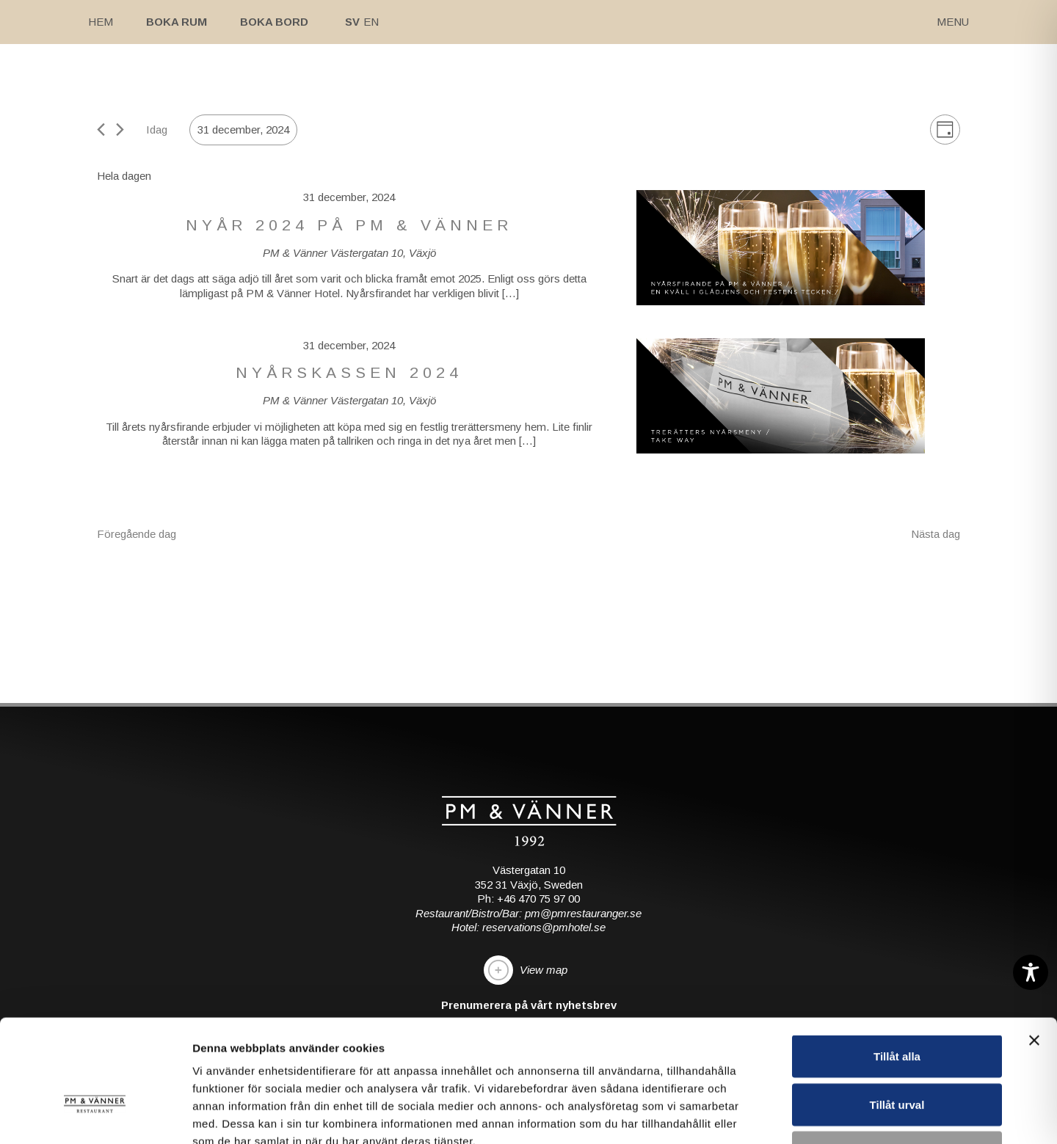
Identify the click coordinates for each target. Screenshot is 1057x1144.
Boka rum (176, 21)
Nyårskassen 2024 (349, 372)
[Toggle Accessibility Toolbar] (1030, 972)
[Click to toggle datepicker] (243, 129)
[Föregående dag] (101, 129)
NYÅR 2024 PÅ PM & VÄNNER (349, 224)
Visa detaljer (797, 1115)
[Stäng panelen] (1034, 935)
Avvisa (897, 1047)
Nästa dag (935, 534)
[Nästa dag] (120, 129)
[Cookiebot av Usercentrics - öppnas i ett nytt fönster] (95, 1115)
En (371, 21)
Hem (100, 21)
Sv (352, 21)
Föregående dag (136, 534)
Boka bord (274, 21)
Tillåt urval (897, 1000)
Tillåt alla (896, 951)
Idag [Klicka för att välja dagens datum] (156, 129)
